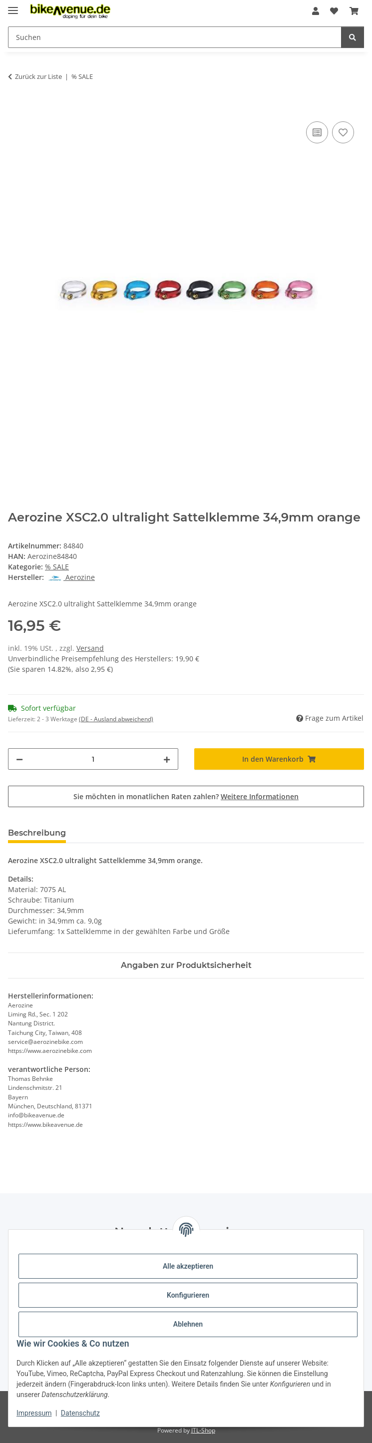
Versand (90, 648)
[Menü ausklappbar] (13, 6)
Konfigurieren (188, 1295)
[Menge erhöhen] (167, 759)
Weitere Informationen (260, 796)
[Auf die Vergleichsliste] (317, 132)
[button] (316, 11)
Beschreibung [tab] (37, 833)
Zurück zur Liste (38, 76)
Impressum (33, 1413)
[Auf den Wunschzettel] (343, 132)
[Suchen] (352, 37)
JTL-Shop (203, 1430)
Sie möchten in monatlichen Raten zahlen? (186, 796)
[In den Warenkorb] (16, 107)
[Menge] (93, 759)
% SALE (57, 566)
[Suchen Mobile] (175, 37)
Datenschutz (80, 1413)
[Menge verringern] (19, 759)
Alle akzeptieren (188, 1266)
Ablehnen (188, 1324)
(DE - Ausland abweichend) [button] (116, 719)
